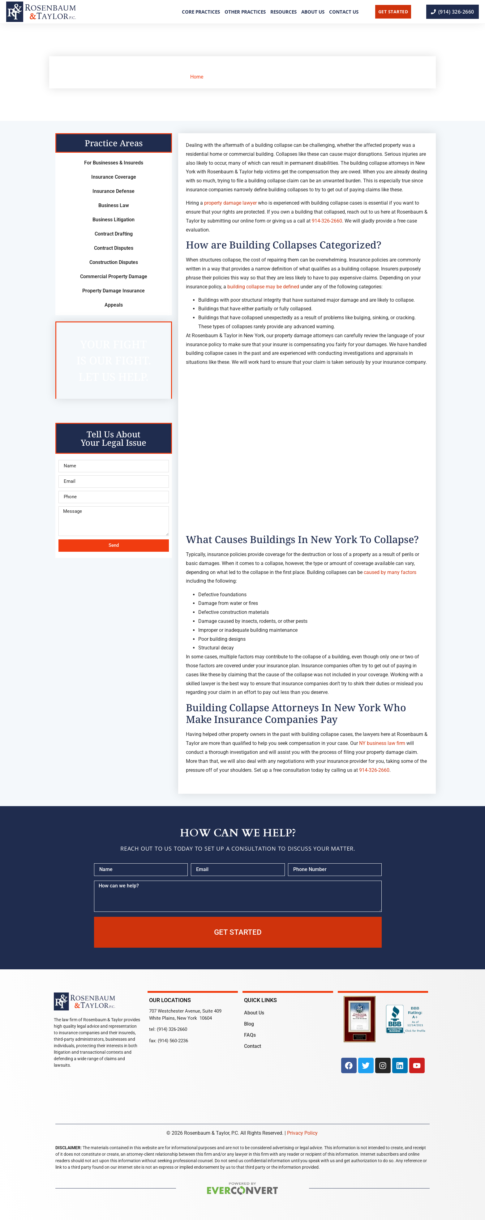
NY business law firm (382, 743)
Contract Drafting (114, 234)
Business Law (113, 205)
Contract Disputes (113, 248)
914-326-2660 (327, 221)
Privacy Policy (302, 1133)
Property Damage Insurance (113, 291)
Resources (283, 12)
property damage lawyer (230, 203)
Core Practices (201, 12)
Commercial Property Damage (113, 276)
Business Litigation (113, 220)
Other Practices (245, 12)
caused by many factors (390, 572)
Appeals (114, 305)
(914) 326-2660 (172, 1029)
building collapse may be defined (263, 287)
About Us (312, 12)
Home (196, 77)
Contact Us (343, 12)
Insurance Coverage (113, 177)
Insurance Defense (113, 191)
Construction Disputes (113, 262)
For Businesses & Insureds (113, 163)
